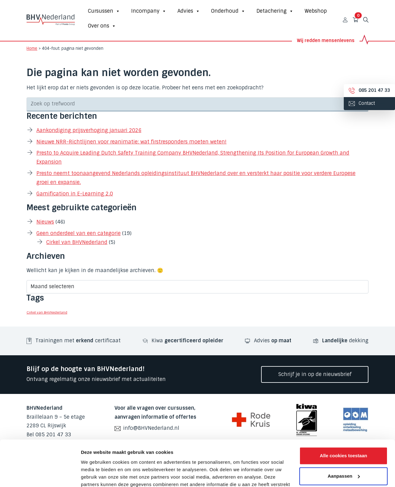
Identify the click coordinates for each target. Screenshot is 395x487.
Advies (188, 11)
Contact (362, 103)
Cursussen (104, 11)
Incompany (148, 11)
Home (32, 48)
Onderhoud (228, 11)
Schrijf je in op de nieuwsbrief (314, 374)
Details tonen (95, 474)
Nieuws (45, 222)
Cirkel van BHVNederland (76, 242)
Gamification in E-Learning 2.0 (74, 193)
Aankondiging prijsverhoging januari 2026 (88, 130)
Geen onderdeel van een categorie (78, 233)
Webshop (316, 11)
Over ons (102, 26)
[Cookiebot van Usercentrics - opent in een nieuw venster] (40, 475)
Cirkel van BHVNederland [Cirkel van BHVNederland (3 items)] (47, 312)
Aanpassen (344, 434)
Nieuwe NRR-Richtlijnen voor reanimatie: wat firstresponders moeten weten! (131, 142)
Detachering (274, 11)
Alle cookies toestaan (343, 414)
